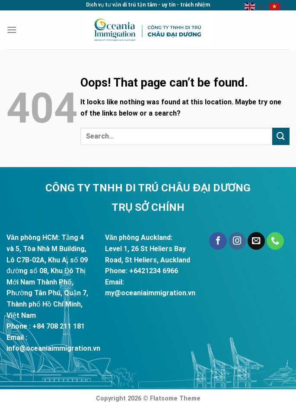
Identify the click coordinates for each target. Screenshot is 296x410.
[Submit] (281, 136)
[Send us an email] (256, 241)
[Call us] (275, 241)
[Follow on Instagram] (237, 241)
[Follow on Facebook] (217, 241)
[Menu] (11, 29)
